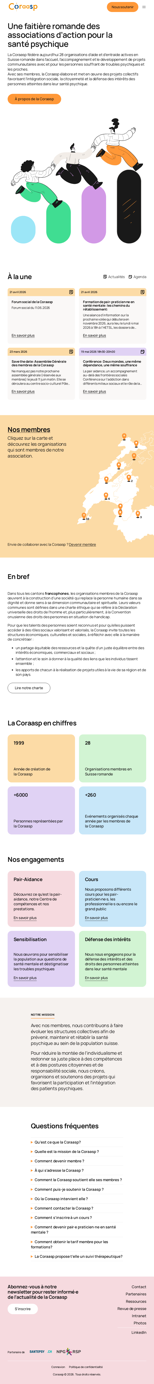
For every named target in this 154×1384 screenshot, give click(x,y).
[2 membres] (129, 479)
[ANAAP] (118, 466)
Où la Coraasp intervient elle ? (61, 1198)
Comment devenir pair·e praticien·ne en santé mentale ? (73, 1229)
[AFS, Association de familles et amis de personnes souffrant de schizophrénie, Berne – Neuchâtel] (134, 457)
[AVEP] (120, 514)
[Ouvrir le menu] (144, 7)
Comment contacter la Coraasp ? (64, 1208)
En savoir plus (25, 918)
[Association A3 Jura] (136, 444)
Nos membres (29, 429)
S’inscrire (23, 1308)
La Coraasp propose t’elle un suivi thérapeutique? (78, 1256)
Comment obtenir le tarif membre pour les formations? (69, 1244)
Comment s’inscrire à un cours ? (63, 1217)
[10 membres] (83, 517)
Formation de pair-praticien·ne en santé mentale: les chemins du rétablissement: (108, 305)
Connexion (58, 1367)
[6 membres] (106, 496)
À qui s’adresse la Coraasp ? (59, 1170)
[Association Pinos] (124, 437)
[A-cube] (120, 507)
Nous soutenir (123, 7)
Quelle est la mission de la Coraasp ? (67, 1151)
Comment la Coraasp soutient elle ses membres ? (78, 1179)
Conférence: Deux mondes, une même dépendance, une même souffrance (112, 363)
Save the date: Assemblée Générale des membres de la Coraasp (39, 363)
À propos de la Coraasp (34, 98)
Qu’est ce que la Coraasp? (58, 1142)
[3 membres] (138, 515)
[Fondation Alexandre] (106, 480)
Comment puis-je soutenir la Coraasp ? (69, 1189)
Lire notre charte (29, 687)
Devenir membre (82, 544)
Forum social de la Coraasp (32, 302)
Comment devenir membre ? (59, 1161)
